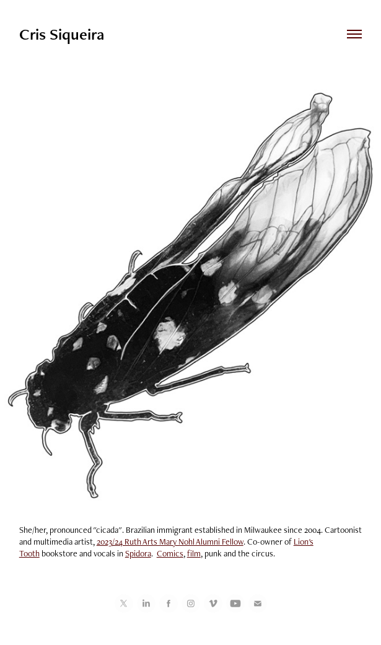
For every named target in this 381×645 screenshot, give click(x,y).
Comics (170, 553)
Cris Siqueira (61, 34)
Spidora (138, 553)
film (194, 553)
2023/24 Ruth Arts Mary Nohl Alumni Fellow (170, 541)
